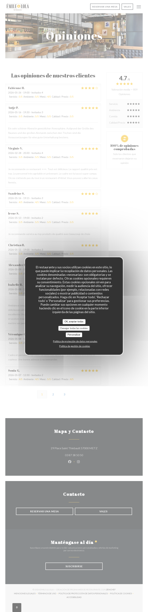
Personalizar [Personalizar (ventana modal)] (74, 334)
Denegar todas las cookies (74, 328)
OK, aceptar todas (73, 321)
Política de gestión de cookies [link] (74, 346)
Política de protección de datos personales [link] (75, 341)
